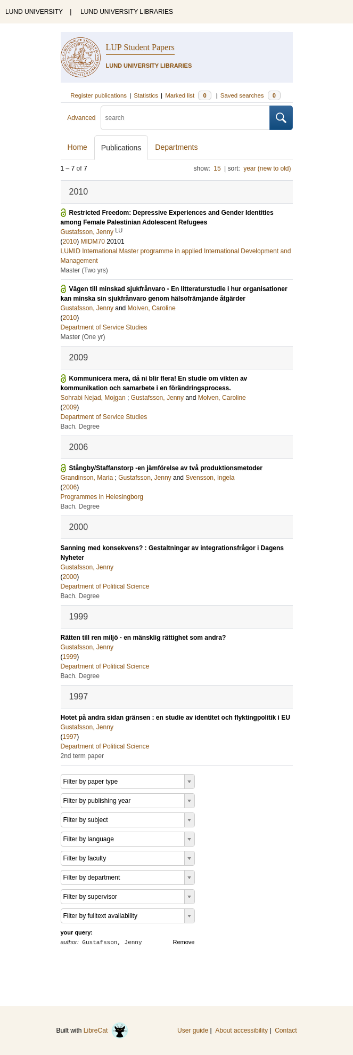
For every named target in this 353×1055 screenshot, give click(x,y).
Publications (121, 147)
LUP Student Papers (140, 47)
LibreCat (106, 1030)
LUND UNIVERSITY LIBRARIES (126, 11)
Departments (176, 147)
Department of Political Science (105, 586)
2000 (70, 577)
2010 (70, 241)
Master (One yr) (83, 337)
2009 (70, 407)
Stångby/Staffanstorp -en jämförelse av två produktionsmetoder (165, 468)
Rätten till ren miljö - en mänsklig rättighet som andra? (143, 637)
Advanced (81, 118)
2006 (70, 487)
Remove (184, 942)
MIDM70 (93, 241)
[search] (185, 118)
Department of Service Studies (104, 327)
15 (217, 168)
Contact (286, 1030)
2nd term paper (82, 756)
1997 (70, 736)
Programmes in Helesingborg (102, 497)
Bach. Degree (80, 426)
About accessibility (241, 1030)
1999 (70, 657)
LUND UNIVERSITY (34, 11)
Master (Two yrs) (84, 270)
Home (77, 147)
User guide (192, 1030)
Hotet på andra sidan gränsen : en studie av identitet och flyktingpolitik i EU (175, 717)
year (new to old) (267, 168)
